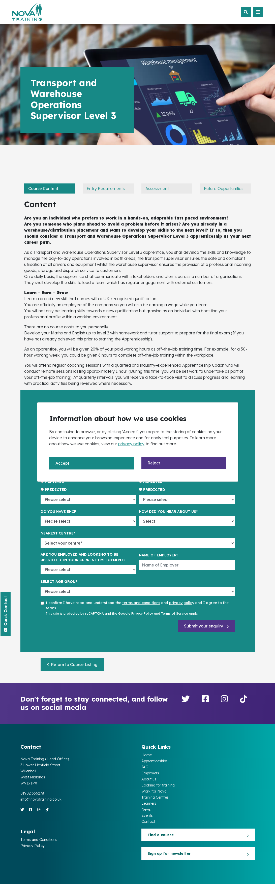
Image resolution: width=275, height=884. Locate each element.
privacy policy (131, 443)
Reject (153, 462)
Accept (62, 463)
